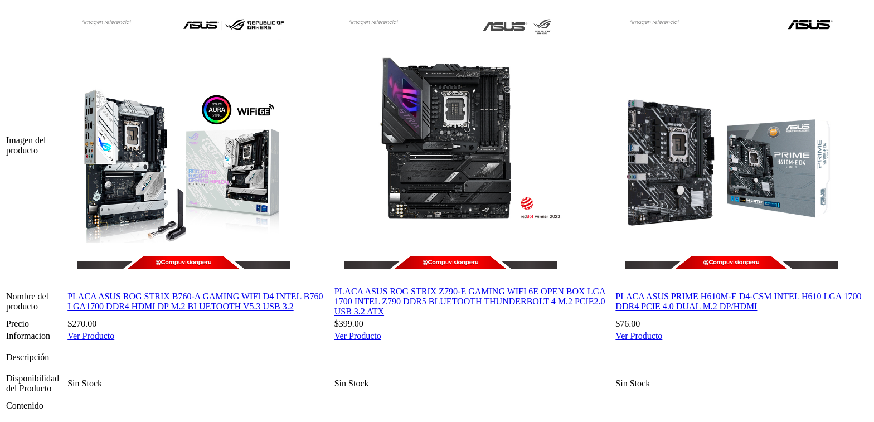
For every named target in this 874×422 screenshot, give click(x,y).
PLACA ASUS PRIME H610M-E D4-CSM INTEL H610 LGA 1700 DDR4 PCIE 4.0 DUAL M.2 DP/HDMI (738, 301)
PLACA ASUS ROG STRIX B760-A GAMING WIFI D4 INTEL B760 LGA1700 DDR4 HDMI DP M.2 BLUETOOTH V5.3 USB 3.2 (195, 301)
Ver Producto (90, 336)
